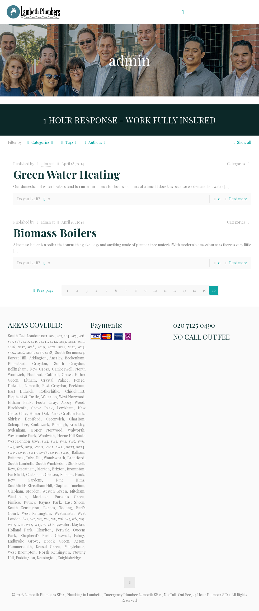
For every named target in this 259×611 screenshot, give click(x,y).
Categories (40, 142)
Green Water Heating (66, 174)
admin (46, 163)
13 (184, 290)
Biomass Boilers (55, 232)
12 (174, 290)
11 (165, 290)
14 (194, 290)
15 (204, 290)
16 (214, 290)
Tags (68, 142)
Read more (238, 198)
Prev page (43, 290)
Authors (95, 142)
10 (155, 290)
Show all (241, 142)
